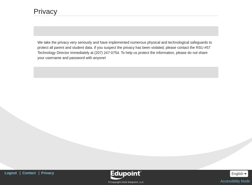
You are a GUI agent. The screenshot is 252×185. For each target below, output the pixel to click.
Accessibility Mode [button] (235, 181)
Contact (29, 173)
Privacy (47, 173)
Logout (11, 173)
